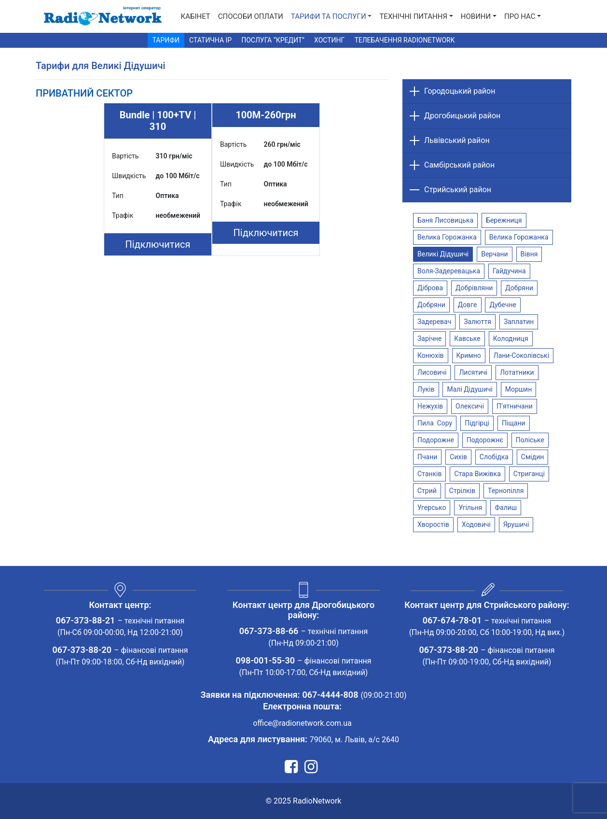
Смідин (532, 457)
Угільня (470, 507)
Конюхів (430, 355)
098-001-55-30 (265, 660)
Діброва (430, 288)
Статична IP (210, 40)
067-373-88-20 (81, 650)
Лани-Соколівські (521, 355)
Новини (476, 16)
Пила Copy (434, 423)
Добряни (519, 288)
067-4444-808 (330, 695)
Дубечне (502, 305)
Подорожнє (485, 440)
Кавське (467, 338)
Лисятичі (473, 372)
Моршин (518, 389)
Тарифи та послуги (328, 16)
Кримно (468, 355)
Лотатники (517, 372)
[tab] (84, 93)
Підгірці (477, 423)
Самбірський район (459, 164)
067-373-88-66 (269, 631)
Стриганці (529, 474)
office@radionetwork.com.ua (302, 723)
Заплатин (519, 321)
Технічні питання (413, 16)
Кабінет (195, 16)
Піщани (513, 423)
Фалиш (506, 507)
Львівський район (457, 140)
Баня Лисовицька (445, 220)
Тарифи (166, 40)
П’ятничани (515, 406)
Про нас (520, 16)
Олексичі (469, 406)
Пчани (427, 457)
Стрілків (462, 490)
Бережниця (504, 220)
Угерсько (431, 507)
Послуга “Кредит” (272, 40)
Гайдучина (509, 271)
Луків (426, 389)
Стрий (427, 490)
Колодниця (510, 338)
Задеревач (434, 321)
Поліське (530, 440)
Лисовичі (431, 372)
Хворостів (433, 524)
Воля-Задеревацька (448, 271)
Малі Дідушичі (469, 389)
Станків (429, 474)
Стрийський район (457, 189)
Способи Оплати (250, 16)
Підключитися (158, 244)
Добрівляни (474, 288)
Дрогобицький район (462, 115)
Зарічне (429, 338)
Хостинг (329, 40)
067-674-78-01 (452, 620)
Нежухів (430, 406)
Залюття (477, 321)
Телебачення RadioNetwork (404, 40)
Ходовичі (476, 524)
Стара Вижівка (477, 474)
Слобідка (494, 457)
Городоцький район (459, 91)
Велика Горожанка (447, 237)
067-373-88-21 (85, 620)
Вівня (529, 254)
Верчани (494, 254)
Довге (467, 305)
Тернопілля (506, 490)
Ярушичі (516, 524)
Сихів (458, 457)
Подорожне (435, 440)
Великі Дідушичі (443, 254)
